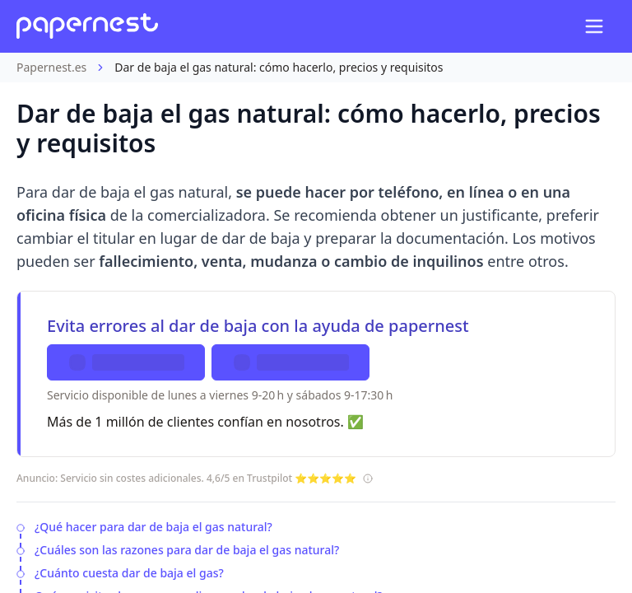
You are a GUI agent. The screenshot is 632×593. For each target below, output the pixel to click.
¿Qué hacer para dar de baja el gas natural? (153, 527)
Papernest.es (51, 67)
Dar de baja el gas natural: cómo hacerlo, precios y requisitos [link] (278, 67)
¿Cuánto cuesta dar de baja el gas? (129, 573)
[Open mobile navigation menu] (594, 26)
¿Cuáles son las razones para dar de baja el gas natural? (187, 550)
